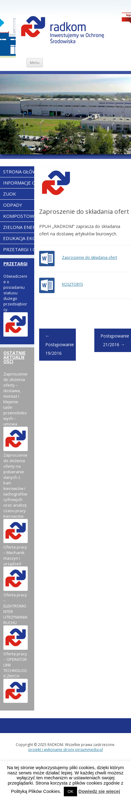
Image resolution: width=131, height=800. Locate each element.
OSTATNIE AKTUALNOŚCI (14, 357)
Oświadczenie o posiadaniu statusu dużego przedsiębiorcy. (15, 292)
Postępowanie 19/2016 (59, 344)
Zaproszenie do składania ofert (89, 257)
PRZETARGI (15, 264)
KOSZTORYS (72, 284)
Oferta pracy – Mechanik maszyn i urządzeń (15, 555)
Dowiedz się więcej (99, 791)
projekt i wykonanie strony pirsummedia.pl (65, 749)
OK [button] (70, 791)
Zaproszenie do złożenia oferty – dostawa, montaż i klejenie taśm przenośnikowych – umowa (15, 399)
